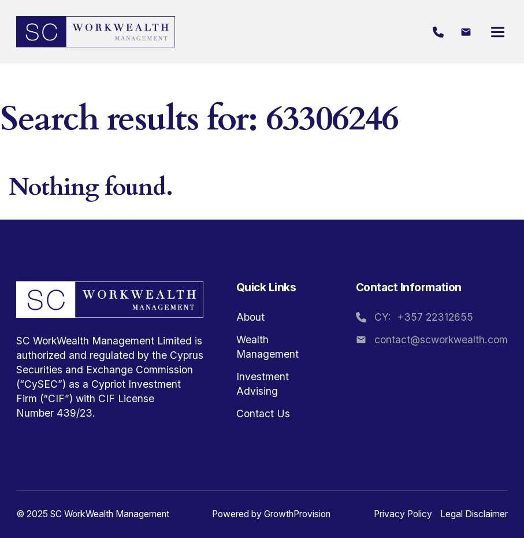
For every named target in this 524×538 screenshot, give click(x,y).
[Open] (498, 32)
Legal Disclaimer (474, 514)
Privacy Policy (403, 514)
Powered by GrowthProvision (271, 514)
